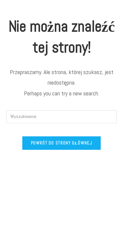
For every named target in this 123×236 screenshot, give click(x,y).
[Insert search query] (61, 116)
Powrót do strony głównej (61, 143)
